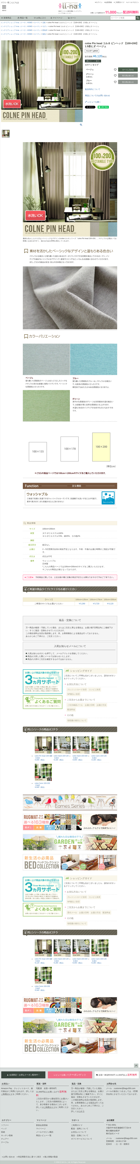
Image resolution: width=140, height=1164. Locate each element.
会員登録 (108, 2)
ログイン (99, 2)
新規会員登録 (42, 1125)
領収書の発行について (77, 720)
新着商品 (6, 18)
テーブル (5, 1142)
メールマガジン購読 (44, 1132)
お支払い (5, 1084)
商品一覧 (23, 18)
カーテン (37, 23)
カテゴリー (6, 1120)
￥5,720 (96, 604)
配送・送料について (79, 1128)
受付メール (72, 912)
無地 (44, 34)
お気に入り (40, 18)
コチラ (81, 1111)
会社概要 (110, 1120)
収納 (3, 1132)
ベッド (4, 1128)
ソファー (5, 1125)
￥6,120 (110, 604)
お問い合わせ (9, 1157)
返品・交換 (76, 1084)
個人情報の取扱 (51, 1157)
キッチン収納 (7, 1135)
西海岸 (44, 30)
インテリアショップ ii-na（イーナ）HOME (16, 23)
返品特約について (92, 89)
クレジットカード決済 (77, 689)
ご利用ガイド (120, 2)
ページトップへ (136, 1066)
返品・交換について (79, 1135)
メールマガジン (133, 2)
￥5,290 (81, 604)
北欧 (44, 23)
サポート (75, 1120)
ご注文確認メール (75, 705)
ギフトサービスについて (81, 1139)
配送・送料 (41, 1084)
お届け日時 (89, 705)
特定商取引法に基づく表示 (29, 1157)
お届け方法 (101, 705)
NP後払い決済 (73, 694)
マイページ (56, 18)
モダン (44, 26)
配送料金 (71, 709)
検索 (138, 18)
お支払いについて (78, 1132)
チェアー (5, 1139)
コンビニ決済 (94, 689)
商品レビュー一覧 (43, 1135)
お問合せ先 (111, 1084)
